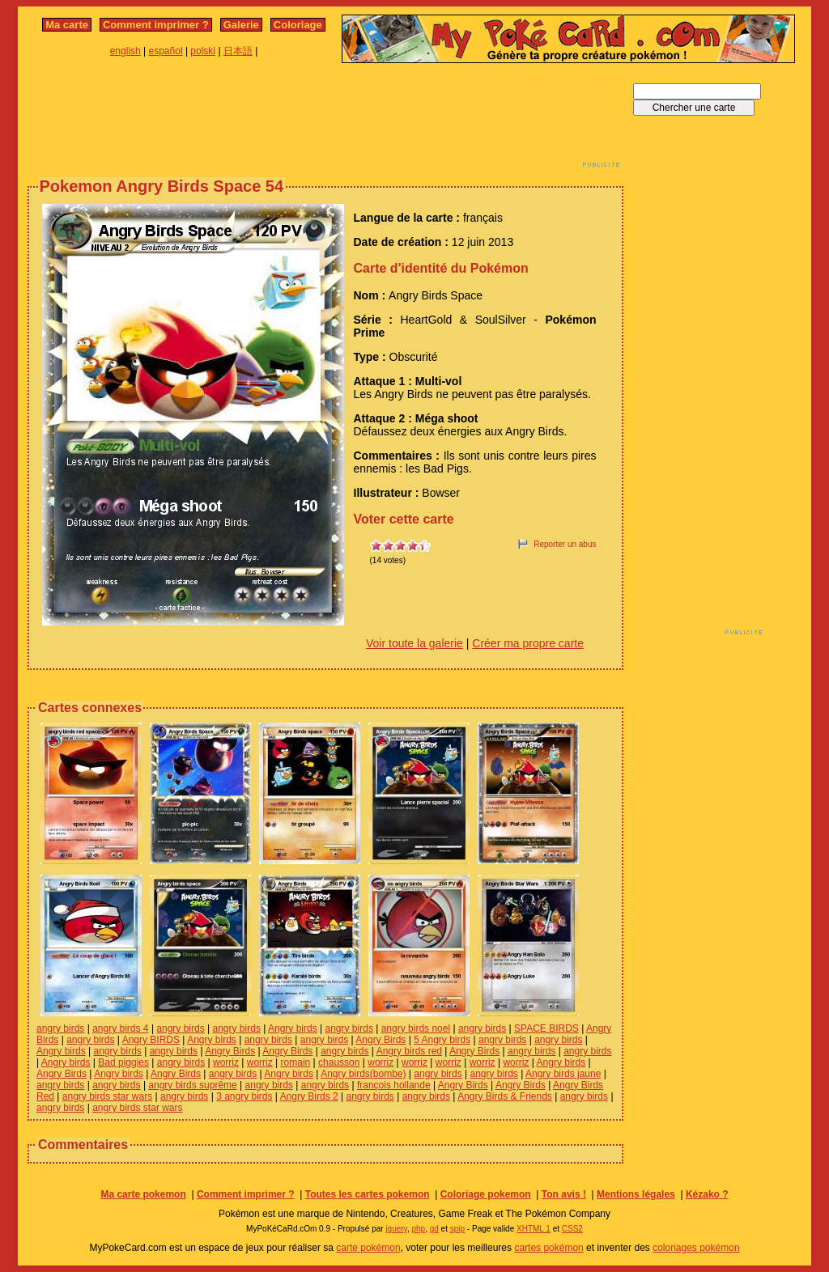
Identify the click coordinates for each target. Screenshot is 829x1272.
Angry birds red (409, 1051)
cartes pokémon (548, 1247)
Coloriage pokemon (485, 1194)
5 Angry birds (442, 1039)
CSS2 (572, 1228)
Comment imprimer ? (156, 25)
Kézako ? (707, 1194)
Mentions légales (636, 1194)
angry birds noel (415, 1028)
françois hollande (394, 1085)
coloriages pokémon (696, 1247)
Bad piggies (123, 1062)
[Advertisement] (325, 119)
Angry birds (292, 1028)
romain (296, 1062)
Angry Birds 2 (309, 1096)
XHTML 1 (534, 1228)
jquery (396, 1228)
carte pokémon (368, 1247)
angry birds (60, 1028)
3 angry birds (244, 1096)
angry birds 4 (120, 1028)
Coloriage (298, 25)
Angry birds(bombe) (363, 1073)
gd (434, 1228)
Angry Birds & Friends (504, 1096)
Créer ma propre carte (528, 643)
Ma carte (66, 25)
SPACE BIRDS (546, 1028)
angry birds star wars (107, 1096)
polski (202, 51)
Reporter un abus (565, 544)
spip (457, 1228)
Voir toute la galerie (414, 643)
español (166, 51)
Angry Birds (380, 1039)
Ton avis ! (564, 1194)
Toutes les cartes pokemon (367, 1194)
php (418, 1228)
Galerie (241, 25)
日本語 (238, 51)
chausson (338, 1062)
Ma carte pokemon (142, 1194)
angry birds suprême (192, 1085)
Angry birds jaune (563, 1073)
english (125, 51)
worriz (226, 1062)
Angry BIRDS (151, 1039)
